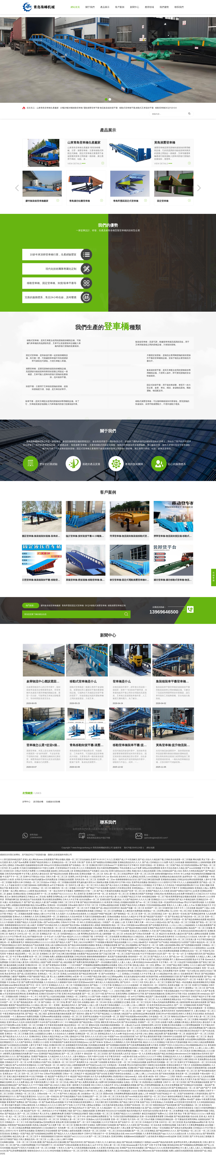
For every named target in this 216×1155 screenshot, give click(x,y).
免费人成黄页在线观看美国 (181, 1151)
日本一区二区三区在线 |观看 (29, 1142)
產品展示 (104, 7)
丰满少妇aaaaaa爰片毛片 (132, 1145)
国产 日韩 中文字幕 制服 (155, 1145)
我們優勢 (164, 7)
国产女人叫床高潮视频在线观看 (81, 1148)
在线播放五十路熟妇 (142, 1142)
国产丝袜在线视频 (160, 1151)
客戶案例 (119, 7)
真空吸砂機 (38, 802)
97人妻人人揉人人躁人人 (191, 1148)
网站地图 (197, 859)
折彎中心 (26, 802)
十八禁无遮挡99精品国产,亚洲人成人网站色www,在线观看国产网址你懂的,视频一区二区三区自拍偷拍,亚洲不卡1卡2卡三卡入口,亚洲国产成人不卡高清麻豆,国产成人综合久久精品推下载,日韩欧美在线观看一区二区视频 (96, 859)
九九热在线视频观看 (97, 1151)
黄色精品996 (172, 1145)
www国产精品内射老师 (162, 1142)
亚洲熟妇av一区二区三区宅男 (74, 1151)
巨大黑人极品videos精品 (118, 1151)
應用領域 (149, 7)
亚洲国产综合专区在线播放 (132, 1148)
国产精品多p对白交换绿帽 (54, 1142)
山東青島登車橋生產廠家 (48, 108)
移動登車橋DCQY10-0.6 (165, 108)
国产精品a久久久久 (153, 1148)
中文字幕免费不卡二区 (46, 1145)
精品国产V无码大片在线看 (22, 1148)
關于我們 (90, 7)
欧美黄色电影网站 (171, 1148)
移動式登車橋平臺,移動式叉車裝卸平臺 (136, 108)
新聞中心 (134, 7)
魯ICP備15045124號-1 (134, 847)
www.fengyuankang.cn (82, 847)
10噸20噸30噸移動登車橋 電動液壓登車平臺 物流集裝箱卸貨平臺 (89, 108)
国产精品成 (127, 1142)
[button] (106, 99)
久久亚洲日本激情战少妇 (108, 1148)
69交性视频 (55, 1151)
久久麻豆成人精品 (113, 1142)
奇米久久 (62, 1148)
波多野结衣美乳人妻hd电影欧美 (187, 1142)
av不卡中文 (98, 1145)
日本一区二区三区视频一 (46, 1148)
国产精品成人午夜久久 (94, 1142)
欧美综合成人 (85, 1145)
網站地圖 (151, 847)
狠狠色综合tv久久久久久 (38, 1151)
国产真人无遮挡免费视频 (24, 1145)
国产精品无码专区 (75, 1142)
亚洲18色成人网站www (140, 1151)
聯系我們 (179, 7)
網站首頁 (75, 7)
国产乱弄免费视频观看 (16, 1151)
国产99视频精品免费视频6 (191, 1145)
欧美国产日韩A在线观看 (67, 1145)
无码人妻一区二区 (112, 1145)
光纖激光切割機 (53, 802)
